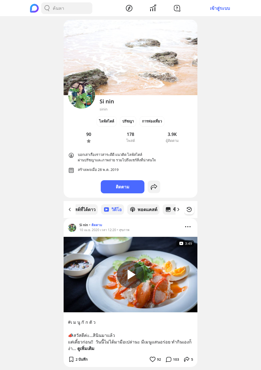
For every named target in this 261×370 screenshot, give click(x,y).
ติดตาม (122, 187)
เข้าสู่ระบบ (220, 8)
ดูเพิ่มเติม (85, 348)
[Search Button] (47, 8)
